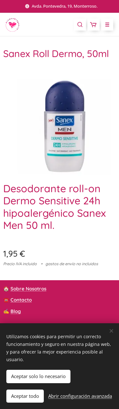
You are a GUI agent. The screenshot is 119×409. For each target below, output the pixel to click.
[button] (80, 24)
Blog (15, 311)
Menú (105, 24)
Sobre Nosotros (28, 289)
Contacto (21, 300)
